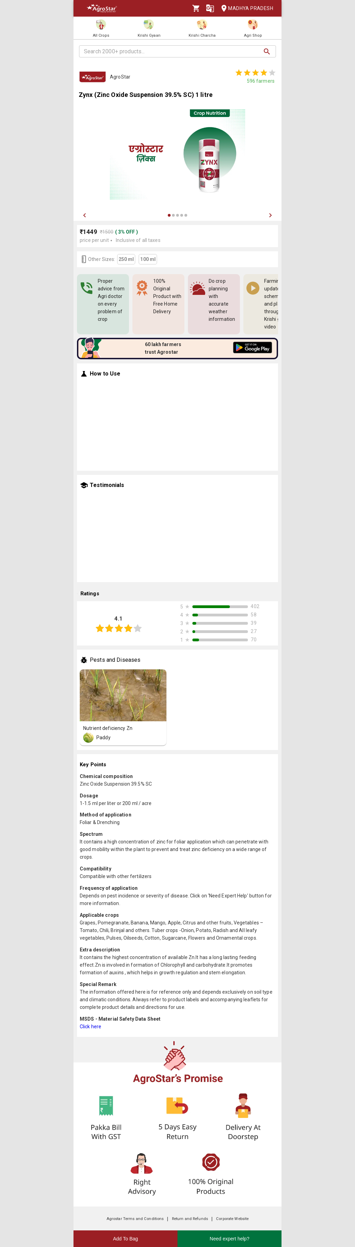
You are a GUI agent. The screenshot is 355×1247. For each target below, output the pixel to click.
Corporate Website (232, 1219)
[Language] (210, 8)
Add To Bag (125, 1238)
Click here (90, 1026)
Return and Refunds (190, 1219)
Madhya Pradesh (245, 8)
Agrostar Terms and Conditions (135, 1219)
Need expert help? (229, 1238)
